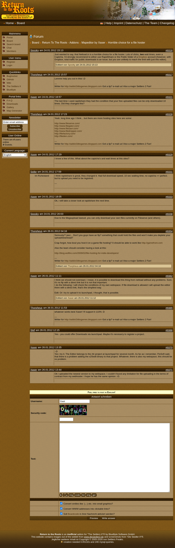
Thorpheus (36, 74)
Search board (13, 44)
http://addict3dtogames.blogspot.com (83, 86)
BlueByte (11, 89)
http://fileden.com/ (63, 136)
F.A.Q (9, 100)
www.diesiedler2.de (94, 537)
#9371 (169, 370)
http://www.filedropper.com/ (68, 131)
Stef (32, 330)
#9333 (169, 196)
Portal (10, 37)
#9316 (169, 50)
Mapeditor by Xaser (93, 42)
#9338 (169, 214)
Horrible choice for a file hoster (126, 42)
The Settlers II (14, 86)
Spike (33, 171)
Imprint (118, 23)
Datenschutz (133, 23)
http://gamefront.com (152, 243)
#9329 (169, 154)
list (83, 495)
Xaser (33, 97)
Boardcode (73, 514)
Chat (9, 47)
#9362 (169, 276)
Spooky (34, 50)
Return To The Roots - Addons (60, 42)
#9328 (169, 114)
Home (10, 23)
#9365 (169, 308)
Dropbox (142, 57)
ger (94, 495)
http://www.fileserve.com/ (67, 123)
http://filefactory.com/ (65, 133)
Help (108, 23)
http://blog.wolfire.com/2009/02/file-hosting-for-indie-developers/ (87, 253)
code (77, 495)
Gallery (10, 107)
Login (9, 65)
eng (88, 495)
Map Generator (14, 110)
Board (21, 23)
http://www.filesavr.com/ (66, 128)
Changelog (167, 23)
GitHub (10, 79)
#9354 (169, 231)
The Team (150, 23)
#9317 (169, 74)
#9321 (169, 97)
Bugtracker (12, 76)
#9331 (169, 172)
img (71, 495)
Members (11, 51)
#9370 (169, 347)
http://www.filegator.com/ (67, 126)
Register (11, 62)
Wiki (9, 83)
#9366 (169, 330)
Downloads (12, 104)
